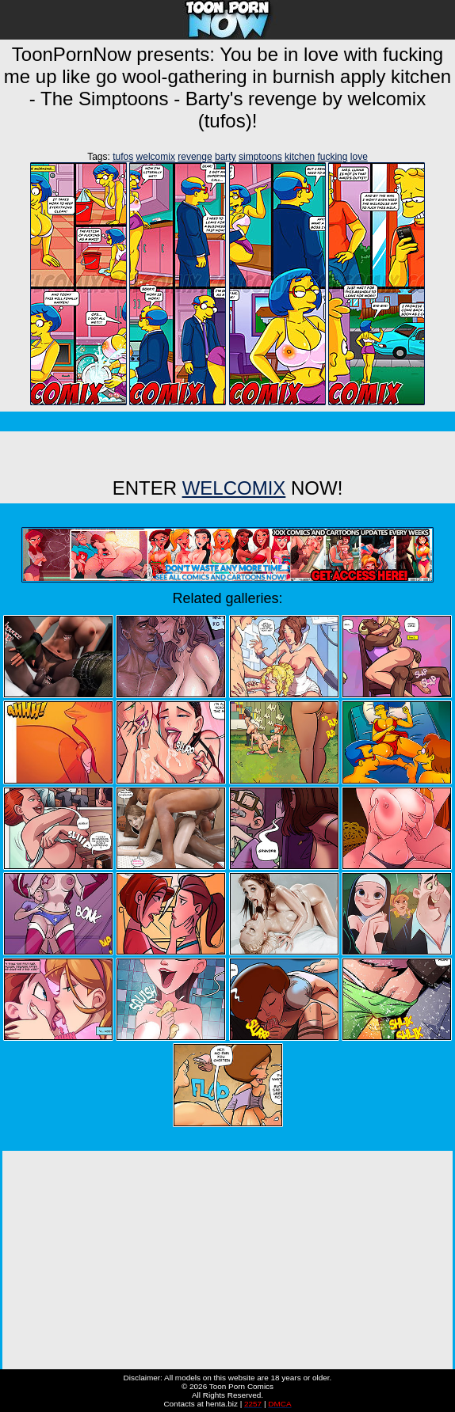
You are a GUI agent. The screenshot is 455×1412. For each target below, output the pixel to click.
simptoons (260, 156)
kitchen (300, 156)
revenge (195, 156)
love (359, 156)
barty (225, 156)
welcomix (155, 156)
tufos (123, 156)
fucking (332, 156)
